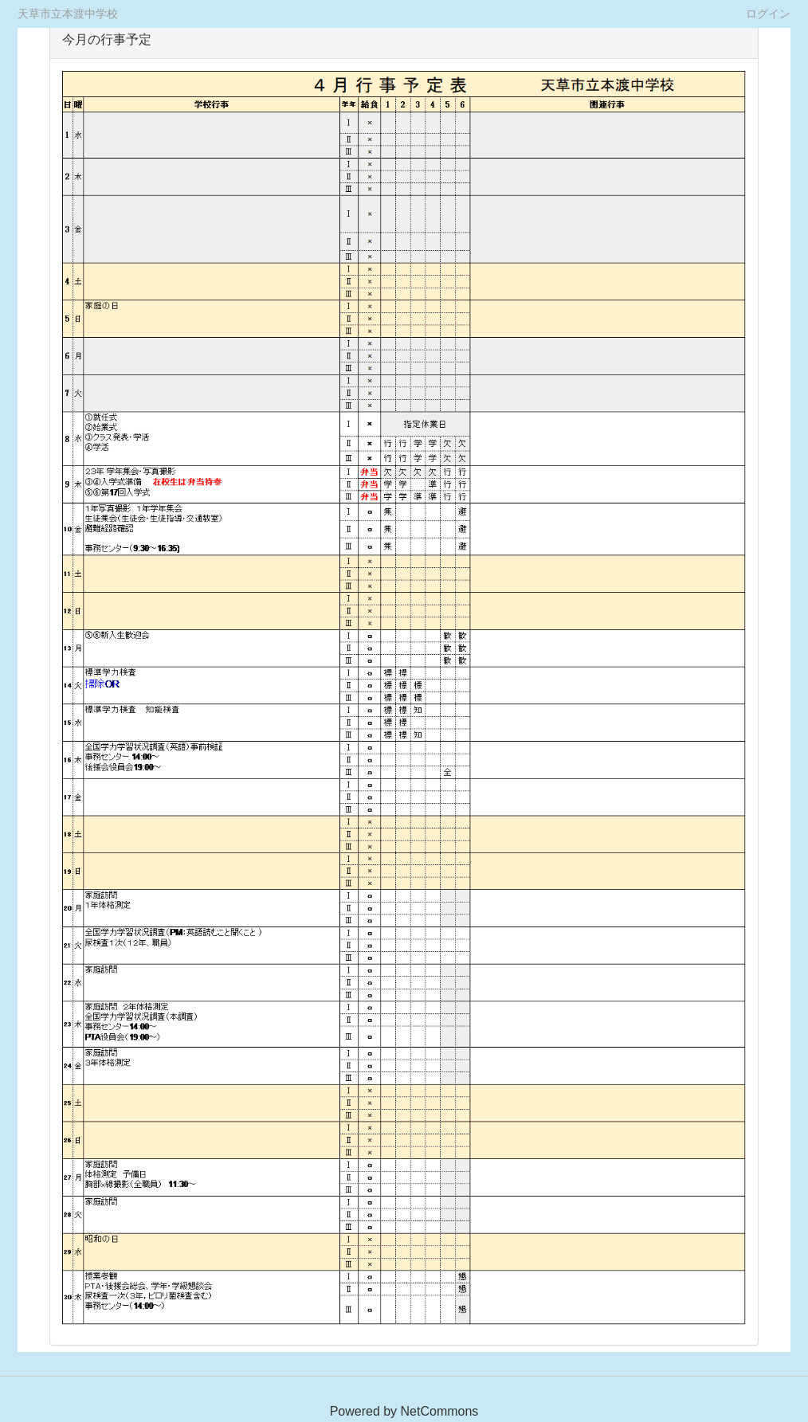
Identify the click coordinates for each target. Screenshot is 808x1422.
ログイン (768, 13)
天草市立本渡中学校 (68, 13)
